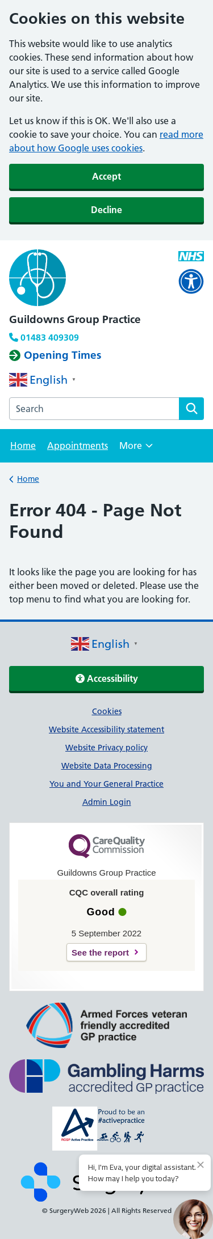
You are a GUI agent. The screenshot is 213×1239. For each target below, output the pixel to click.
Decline (106, 209)
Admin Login (106, 802)
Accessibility (107, 678)
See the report (100, 952)
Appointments (77, 445)
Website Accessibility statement (106, 729)
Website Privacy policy (106, 747)
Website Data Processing (106, 766)
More (136, 449)
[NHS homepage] (106, 279)
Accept (106, 176)
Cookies (107, 711)
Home (23, 445)
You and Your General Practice (106, 784)
